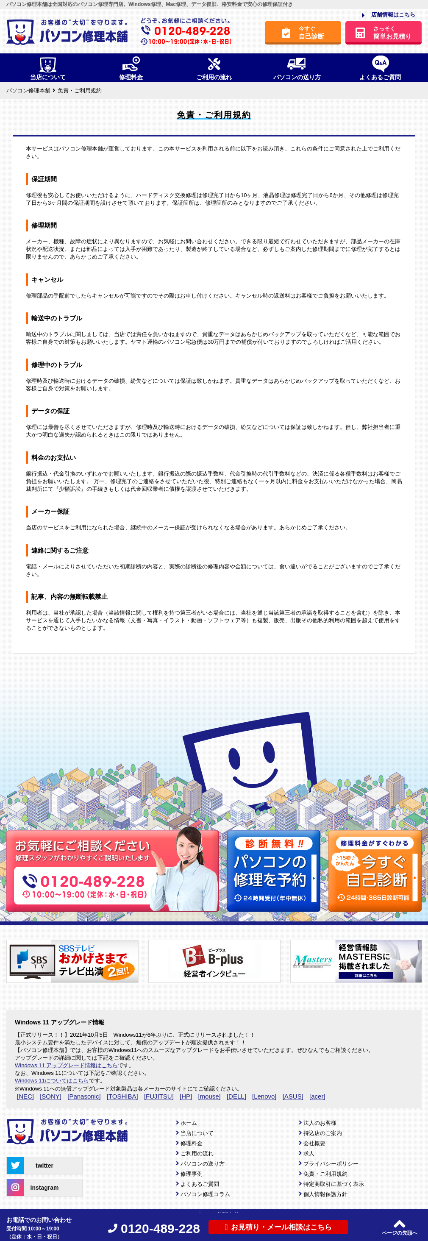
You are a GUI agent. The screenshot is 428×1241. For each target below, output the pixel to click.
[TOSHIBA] (122, 1096)
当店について (197, 1133)
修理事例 (192, 1174)
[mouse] (209, 1096)
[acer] (317, 1096)
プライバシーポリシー (331, 1163)
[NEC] (25, 1096)
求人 (308, 1153)
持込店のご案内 (322, 1133)
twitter (30, 1165)
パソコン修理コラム (205, 1194)
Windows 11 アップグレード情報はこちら (66, 1065)
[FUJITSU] (159, 1096)
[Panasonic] (83, 1096)
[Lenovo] (264, 1096)
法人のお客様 (319, 1123)
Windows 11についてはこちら (52, 1080)
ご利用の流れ (197, 1153)
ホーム (189, 1123)
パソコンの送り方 (203, 1163)
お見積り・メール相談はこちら (278, 1227)
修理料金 (192, 1143)
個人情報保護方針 (325, 1194)
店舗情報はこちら (388, 15)
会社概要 (314, 1143)
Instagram (32, 1187)
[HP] (186, 1096)
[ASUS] (293, 1096)
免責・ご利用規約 (325, 1174)
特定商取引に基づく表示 (333, 1184)
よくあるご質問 (200, 1184)
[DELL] (236, 1096)
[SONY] (50, 1096)
